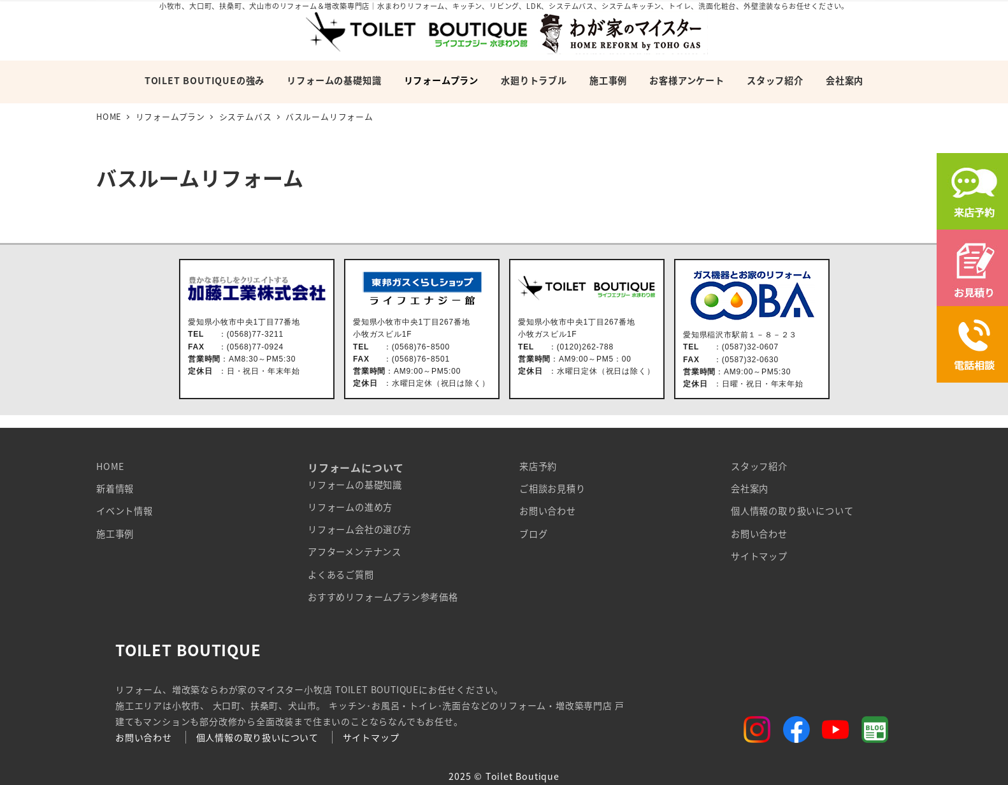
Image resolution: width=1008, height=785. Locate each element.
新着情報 (115, 488)
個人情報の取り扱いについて (792, 510)
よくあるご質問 (341, 574)
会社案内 (749, 488)
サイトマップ (759, 556)
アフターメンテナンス (354, 551)
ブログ (533, 533)
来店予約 (538, 466)
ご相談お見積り (552, 488)
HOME (110, 466)
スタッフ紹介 (759, 466)
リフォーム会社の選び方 (360, 529)
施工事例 (115, 533)
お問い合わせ (547, 510)
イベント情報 (124, 510)
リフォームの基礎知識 (355, 484)
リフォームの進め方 (350, 507)
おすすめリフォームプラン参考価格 (383, 597)
